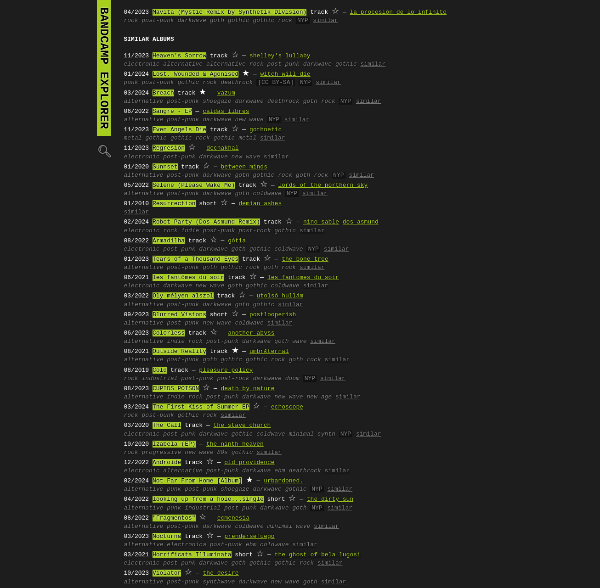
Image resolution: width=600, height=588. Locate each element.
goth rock (319, 101)
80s (222, 452)
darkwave (192, 21)
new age (319, 397)
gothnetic (265, 130)
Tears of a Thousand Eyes (195, 259)
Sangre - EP (172, 111)
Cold (160, 370)
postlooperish (272, 315)
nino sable (321, 222)
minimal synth (312, 434)
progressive (161, 452)
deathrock (237, 82)
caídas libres (226, 111)
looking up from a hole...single (208, 499)
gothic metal (235, 138)
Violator (167, 573)
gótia (237, 241)
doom (292, 379)
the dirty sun (330, 499)
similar (325, 21)
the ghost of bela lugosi (318, 555)
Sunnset (165, 167)
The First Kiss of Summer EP (201, 407)
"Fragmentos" (174, 518)
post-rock (254, 231)
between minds (244, 167)
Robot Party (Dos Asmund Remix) (206, 222)
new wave (249, 120)
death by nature (248, 389)
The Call (167, 425)
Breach (163, 93)
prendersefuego (249, 536)
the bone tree (305, 259)
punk (131, 82)
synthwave (219, 582)
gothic (238, 21)
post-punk (158, 21)
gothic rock (272, 21)
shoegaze (217, 101)
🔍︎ (104, 150)
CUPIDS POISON (176, 389)
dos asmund (361, 222)
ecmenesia (233, 518)
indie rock (185, 341)
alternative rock (235, 64)
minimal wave (289, 526)
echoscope (287, 407)
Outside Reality (179, 351)
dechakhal (222, 148)
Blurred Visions (179, 315)
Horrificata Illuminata (192, 555)
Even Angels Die (179, 130)
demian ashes (260, 204)
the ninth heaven (235, 444)
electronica (186, 545)
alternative (183, 64)
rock (131, 21)
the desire (221, 573)
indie (190, 231)
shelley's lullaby (280, 56)
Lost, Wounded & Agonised (195, 74)
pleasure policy (226, 370)
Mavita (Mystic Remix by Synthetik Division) (229, 12)
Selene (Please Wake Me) (194, 185)
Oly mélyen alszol (183, 296)
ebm (279, 471)
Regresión (169, 148)
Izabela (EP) (174, 444)
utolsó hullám (280, 296)
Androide (167, 463)
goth (217, 21)
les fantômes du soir (188, 278)
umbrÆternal (269, 351)
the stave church (242, 425)
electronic (142, 64)
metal (133, 138)
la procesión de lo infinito (398, 12)
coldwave (267, 194)
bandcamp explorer (104, 68)
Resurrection (174, 204)
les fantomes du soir (303, 278)
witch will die (285, 74)
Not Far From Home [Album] (197, 481)
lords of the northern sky (323, 185)
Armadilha (169, 241)
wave (299, 341)
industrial (160, 379)
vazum (226, 93)
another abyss (251, 333)
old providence (249, 463)
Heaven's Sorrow (179, 56)
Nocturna (167, 536)
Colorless (169, 333)
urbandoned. (283, 481)
